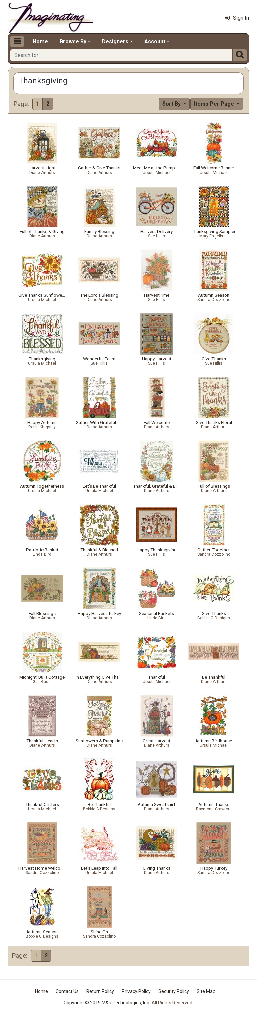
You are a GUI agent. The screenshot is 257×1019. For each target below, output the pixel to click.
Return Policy (100, 991)
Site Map (206, 991)
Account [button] (154, 41)
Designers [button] (115, 41)
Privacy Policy (136, 991)
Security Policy (173, 991)
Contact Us (67, 991)
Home (40, 41)
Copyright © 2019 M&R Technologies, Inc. (107, 1002)
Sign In (237, 18)
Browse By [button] (73, 41)
